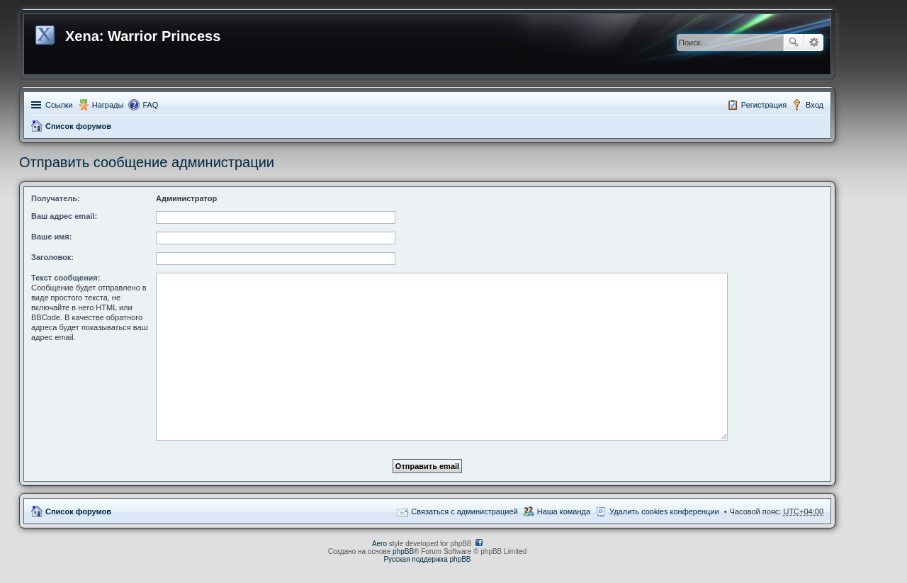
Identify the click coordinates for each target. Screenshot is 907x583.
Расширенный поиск (813, 42)
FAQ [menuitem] (150, 105)
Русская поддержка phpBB (427, 559)
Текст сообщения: (65, 277)
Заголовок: (52, 257)
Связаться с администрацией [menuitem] (464, 511)
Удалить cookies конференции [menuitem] (664, 511)
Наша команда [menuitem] (563, 511)
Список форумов (78, 126)
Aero (379, 544)
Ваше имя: (51, 236)
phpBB (403, 551)
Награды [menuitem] (108, 105)
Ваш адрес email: (64, 216)
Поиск (793, 42)
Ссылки (59, 105)
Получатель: (55, 198)
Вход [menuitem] (814, 105)
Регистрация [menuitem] (764, 105)
